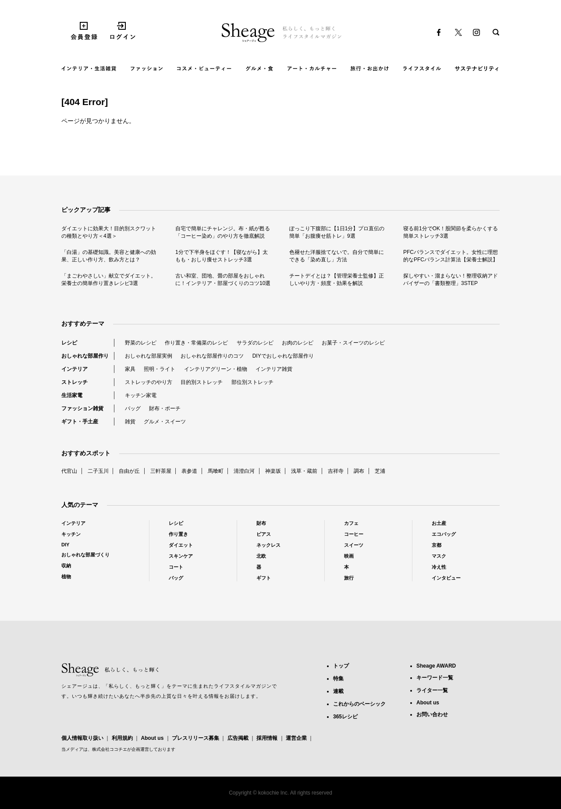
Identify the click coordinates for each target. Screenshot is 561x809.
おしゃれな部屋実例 (148, 356)
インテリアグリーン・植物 (215, 369)
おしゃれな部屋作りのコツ (212, 356)
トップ (341, 666)
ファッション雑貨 (82, 408)
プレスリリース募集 (195, 738)
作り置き (178, 534)
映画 (349, 556)
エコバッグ (444, 534)
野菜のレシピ (140, 343)
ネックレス (268, 545)
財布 (261, 523)
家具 (130, 369)
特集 (338, 678)
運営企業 (296, 738)
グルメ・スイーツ (165, 422)
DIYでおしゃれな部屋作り (283, 356)
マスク (439, 556)
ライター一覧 (432, 690)
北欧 (261, 556)
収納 (66, 565)
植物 (66, 576)
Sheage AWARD (436, 666)
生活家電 (71, 395)
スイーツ (353, 545)
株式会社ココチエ (109, 749)
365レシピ (345, 717)
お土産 (439, 523)
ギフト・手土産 (79, 422)
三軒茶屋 (160, 471)
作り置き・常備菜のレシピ (196, 343)
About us (152, 738)
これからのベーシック (359, 704)
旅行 (349, 577)
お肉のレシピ (297, 343)
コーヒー (353, 534)
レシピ (69, 343)
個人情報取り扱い (82, 738)
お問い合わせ (432, 714)
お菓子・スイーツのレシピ (353, 343)
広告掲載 (238, 738)
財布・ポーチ (165, 408)
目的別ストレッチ (202, 382)
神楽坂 (273, 471)
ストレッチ (74, 382)
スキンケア (181, 556)
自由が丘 (129, 471)
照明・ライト (159, 369)
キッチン (71, 534)
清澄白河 (244, 471)
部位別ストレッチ (252, 382)
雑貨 (130, 422)
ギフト (263, 577)
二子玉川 (98, 471)
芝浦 (380, 471)
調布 (359, 471)
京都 (436, 545)
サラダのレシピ (255, 343)
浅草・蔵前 (304, 471)
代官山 (69, 471)
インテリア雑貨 (274, 369)
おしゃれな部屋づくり (85, 554)
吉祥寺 (336, 471)
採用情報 (266, 738)
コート (176, 567)
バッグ (133, 408)
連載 (338, 691)
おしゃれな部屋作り (85, 356)
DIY (65, 544)
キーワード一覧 (434, 678)
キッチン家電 (140, 395)
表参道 (189, 471)
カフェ (351, 523)
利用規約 (122, 738)
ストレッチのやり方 (148, 382)
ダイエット (181, 545)
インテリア (74, 369)
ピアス (263, 534)
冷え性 (439, 567)
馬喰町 (216, 471)
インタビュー (446, 577)
